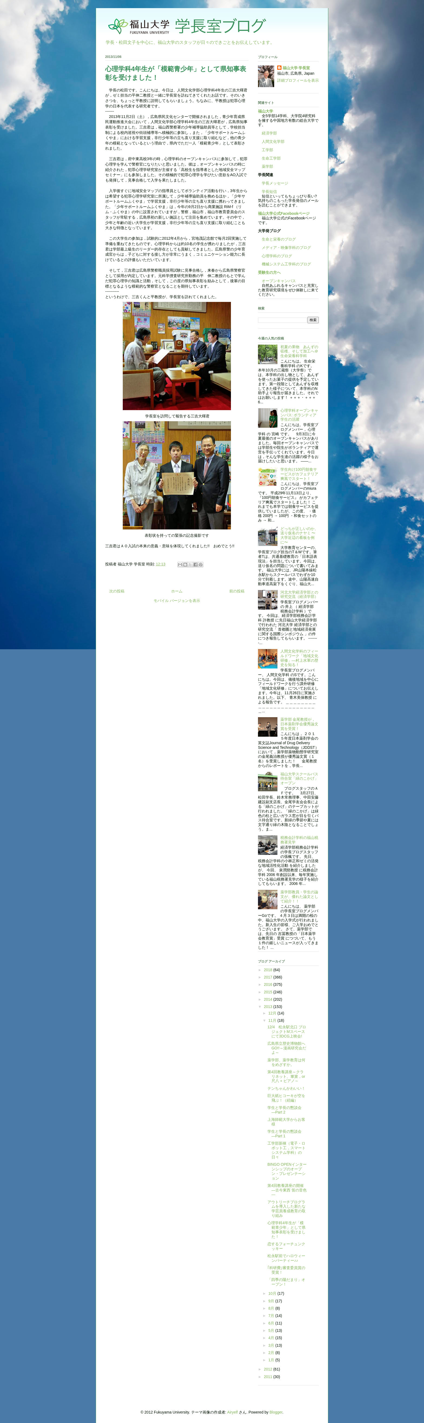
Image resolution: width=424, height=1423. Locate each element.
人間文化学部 (273, 141)
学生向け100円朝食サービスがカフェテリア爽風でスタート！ (299, 474)
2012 (268, 1369)
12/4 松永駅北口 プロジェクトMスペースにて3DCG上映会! (286, 1031)
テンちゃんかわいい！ (286, 1088)
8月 (271, 1308)
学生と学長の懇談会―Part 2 (284, 1109)
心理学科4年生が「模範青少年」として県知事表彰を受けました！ (286, 1229)
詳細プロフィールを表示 (298, 80)
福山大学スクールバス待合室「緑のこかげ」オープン (299, 778)
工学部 (267, 150)
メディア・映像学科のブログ (284, 247)
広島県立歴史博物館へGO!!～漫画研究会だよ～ (286, 1048)
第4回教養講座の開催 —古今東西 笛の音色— (287, 1190)
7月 (271, 1315)
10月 (272, 1293)
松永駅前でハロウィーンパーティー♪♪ (286, 1258)
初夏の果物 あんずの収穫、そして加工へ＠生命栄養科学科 (299, 351)
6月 (271, 1323)
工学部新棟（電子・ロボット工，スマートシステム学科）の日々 (286, 1150)
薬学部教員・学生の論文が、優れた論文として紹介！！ (299, 896)
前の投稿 (236, 591)
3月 (271, 1345)
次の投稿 (116, 591)
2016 (268, 984)
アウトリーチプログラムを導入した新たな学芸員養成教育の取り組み (286, 1209)
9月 (271, 1301)
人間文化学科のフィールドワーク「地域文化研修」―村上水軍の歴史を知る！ (299, 658)
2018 (268, 970)
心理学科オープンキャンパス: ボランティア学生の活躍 (299, 415)
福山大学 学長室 (296, 68)
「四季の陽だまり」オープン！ (286, 1281)
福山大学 (265, 111)
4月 (271, 1338)
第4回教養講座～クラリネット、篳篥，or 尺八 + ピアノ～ (286, 1076)
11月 (272, 1020)
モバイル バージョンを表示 (177, 600)
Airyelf (232, 1412)
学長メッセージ (273, 183)
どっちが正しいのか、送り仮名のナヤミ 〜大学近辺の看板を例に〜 (299, 535)
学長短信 (267, 191)
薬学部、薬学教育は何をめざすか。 (286, 1062)
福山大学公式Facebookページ (284, 213)
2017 (268, 977)
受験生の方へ (269, 272)
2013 (268, 1006)
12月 (272, 1013)
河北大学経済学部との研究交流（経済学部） (299, 594)
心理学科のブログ (275, 256)
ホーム (177, 591)
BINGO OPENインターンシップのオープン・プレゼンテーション (287, 1171)
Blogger (276, 1412)
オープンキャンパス (277, 281)
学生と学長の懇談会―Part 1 (284, 1133)
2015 (268, 992)
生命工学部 (271, 158)
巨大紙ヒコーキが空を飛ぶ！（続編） (286, 1097)
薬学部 (267, 166)
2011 (268, 1377)
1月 (271, 1360)
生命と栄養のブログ (277, 239)
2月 (271, 1352)
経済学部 (269, 133)
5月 (271, 1330)
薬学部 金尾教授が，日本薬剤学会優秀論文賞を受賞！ (299, 724)
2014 (268, 999)
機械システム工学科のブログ (284, 264)
